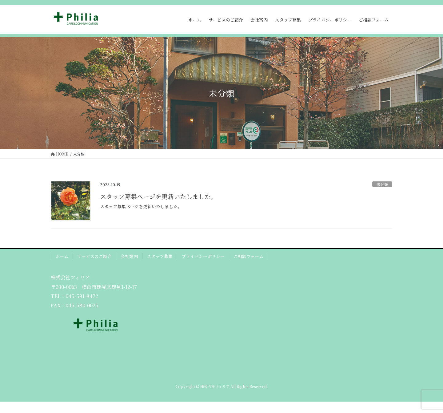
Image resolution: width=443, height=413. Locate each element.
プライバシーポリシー (203, 256)
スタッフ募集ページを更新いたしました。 (158, 196)
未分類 (382, 184)
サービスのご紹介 (94, 256)
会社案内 (129, 256)
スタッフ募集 (160, 256)
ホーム (61, 256)
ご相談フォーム (248, 256)
